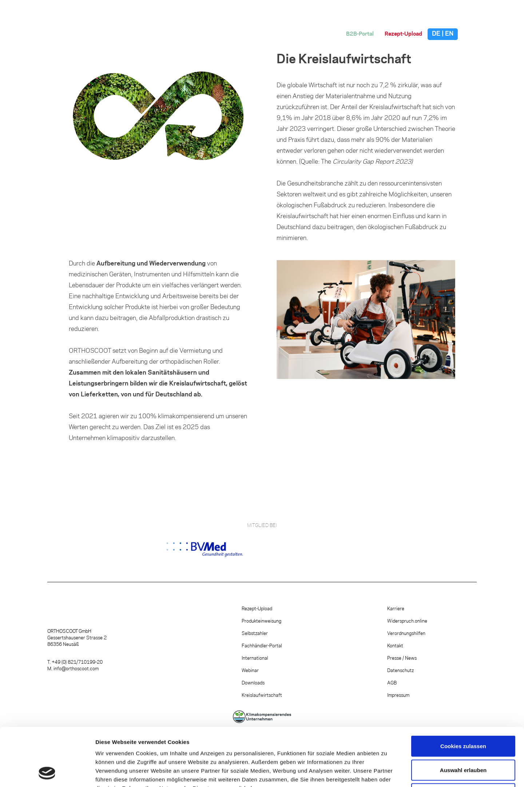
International (255, 658)
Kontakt (395, 646)
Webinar (250, 670)
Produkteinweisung (261, 621)
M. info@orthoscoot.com (73, 669)
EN (449, 34)
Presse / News (402, 658)
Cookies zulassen (463, 691)
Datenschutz (400, 670)
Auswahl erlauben (463, 715)
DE (436, 34)
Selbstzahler (255, 633)
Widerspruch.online (407, 621)
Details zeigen (387, 773)
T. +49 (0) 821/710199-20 (75, 662)
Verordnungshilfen (406, 633)
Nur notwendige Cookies (463, 739)
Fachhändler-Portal (262, 646)
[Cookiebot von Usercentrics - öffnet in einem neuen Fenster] (47, 772)
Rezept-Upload (403, 34)
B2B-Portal (360, 34)
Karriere (395, 609)
